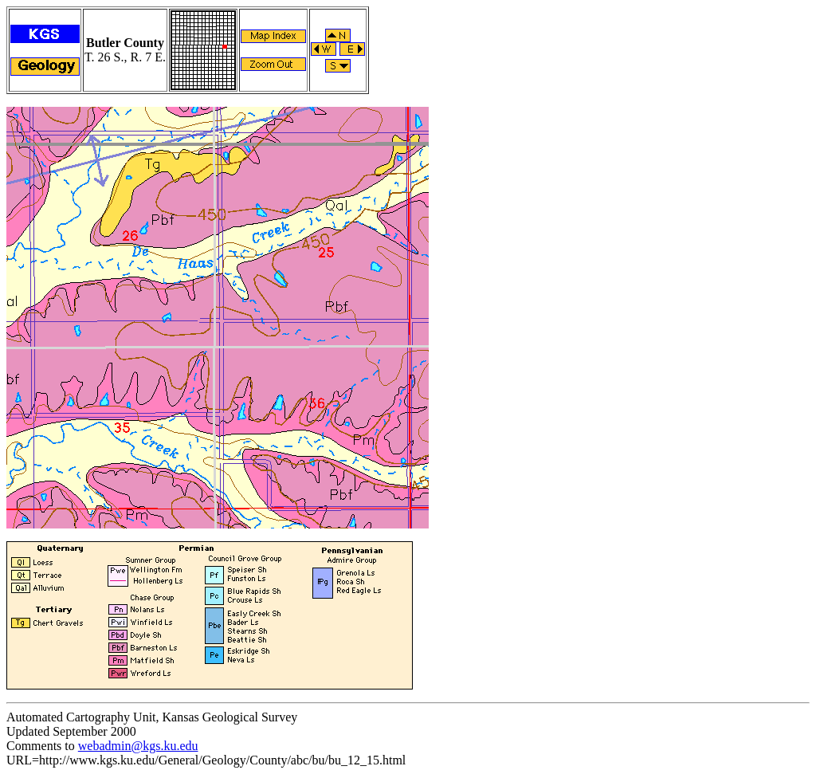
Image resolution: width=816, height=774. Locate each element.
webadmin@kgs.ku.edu (138, 745)
